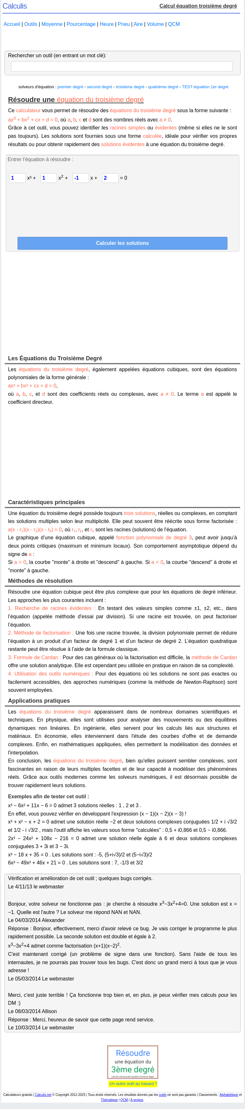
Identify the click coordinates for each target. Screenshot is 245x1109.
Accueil (12, 24)
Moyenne (52, 24)
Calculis (15, 6)
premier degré (70, 86)
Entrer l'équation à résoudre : (40, 159)
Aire (138, 24)
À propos (136, 1100)
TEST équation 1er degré (205, 86)
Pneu (124, 24)
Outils (30, 24)
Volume (155, 24)
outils (162, 1095)
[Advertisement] (122, 39)
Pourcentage (81, 24)
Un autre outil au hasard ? (132, 1083)
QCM (174, 24)
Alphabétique (228, 1095)
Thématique (109, 1100)
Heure (107, 24)
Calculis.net (43, 1095)
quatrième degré (163, 86)
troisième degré (130, 86)
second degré (99, 86)
